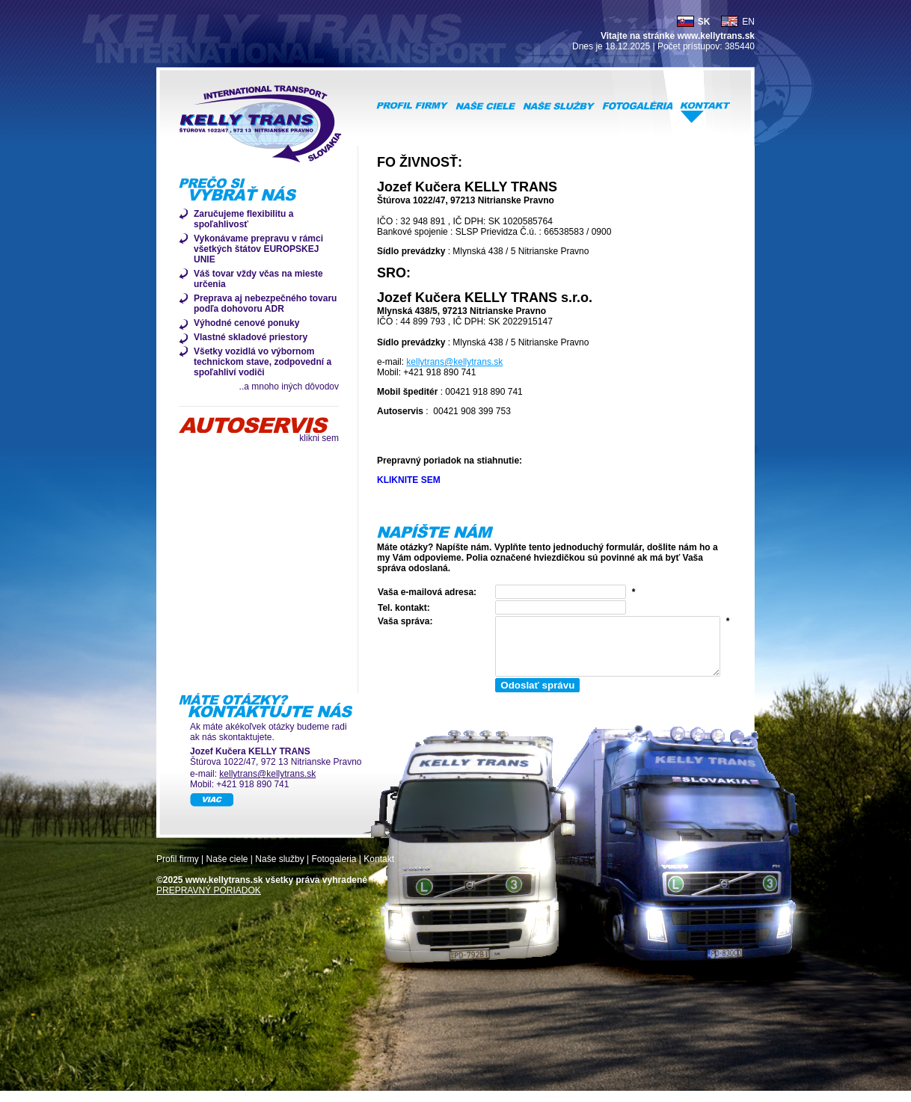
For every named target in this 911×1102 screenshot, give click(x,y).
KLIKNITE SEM (409, 480)
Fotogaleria (333, 870)
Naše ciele (227, 870)
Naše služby (279, 870)
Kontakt (379, 870)
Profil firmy (177, 870)
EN (748, 21)
